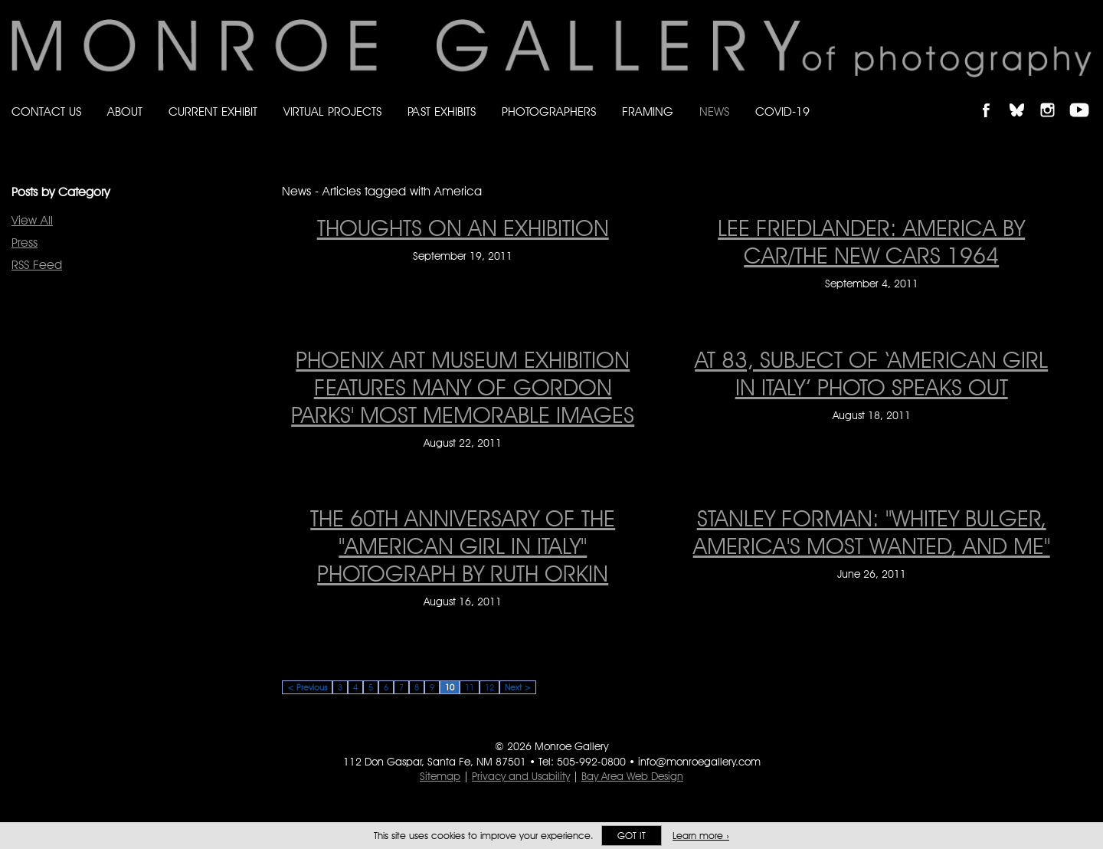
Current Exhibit (213, 111)
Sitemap (440, 776)
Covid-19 (782, 111)
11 (469, 687)
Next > (518, 687)
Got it (631, 835)
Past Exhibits (441, 111)
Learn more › (701, 835)
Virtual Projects (332, 111)
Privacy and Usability (521, 776)
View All (32, 220)
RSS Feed (36, 264)
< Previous (307, 687)
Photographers (549, 111)
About (124, 111)
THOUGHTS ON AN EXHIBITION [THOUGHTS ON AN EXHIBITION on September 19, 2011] (463, 227)
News (714, 111)
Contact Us (46, 111)
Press (24, 242)
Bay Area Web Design (632, 776)
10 (449, 687)
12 (489, 687)
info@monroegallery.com (699, 762)
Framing (647, 111)
